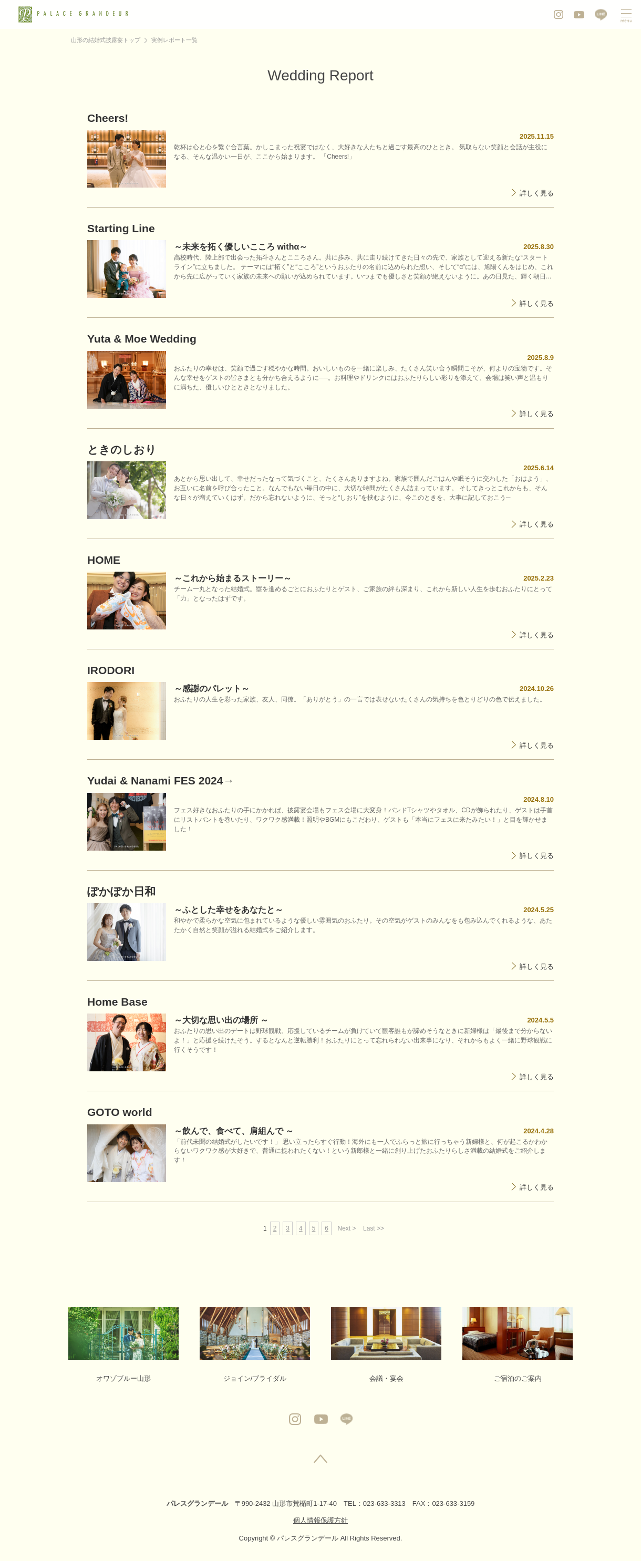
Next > (347, 1228)
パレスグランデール (197, 1503)
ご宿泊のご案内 (517, 1344)
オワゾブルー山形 (123, 1344)
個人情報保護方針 (320, 1520)
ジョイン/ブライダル (255, 1344)
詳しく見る (537, 193)
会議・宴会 (386, 1344)
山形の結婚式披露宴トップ (105, 40)
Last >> (373, 1228)
